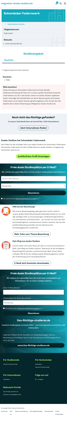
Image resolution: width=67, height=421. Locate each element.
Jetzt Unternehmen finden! (33, 127)
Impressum (4, 411)
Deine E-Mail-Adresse (33, 291)
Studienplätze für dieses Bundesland (33, 301)
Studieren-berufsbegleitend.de (12, 394)
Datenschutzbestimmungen (26, 199)
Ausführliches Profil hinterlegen (33, 156)
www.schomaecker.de (13, 43)
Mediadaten (38, 364)
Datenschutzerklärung (21, 411)
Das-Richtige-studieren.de (10, 391)
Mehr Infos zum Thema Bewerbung (31, 234)
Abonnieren (33, 192)
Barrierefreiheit (49, 411)
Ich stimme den (20, 199)
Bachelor (9, 59)
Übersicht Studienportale (10, 364)
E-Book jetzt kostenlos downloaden (31, 263)
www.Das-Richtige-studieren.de (33, 345)
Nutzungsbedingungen (36, 411)
